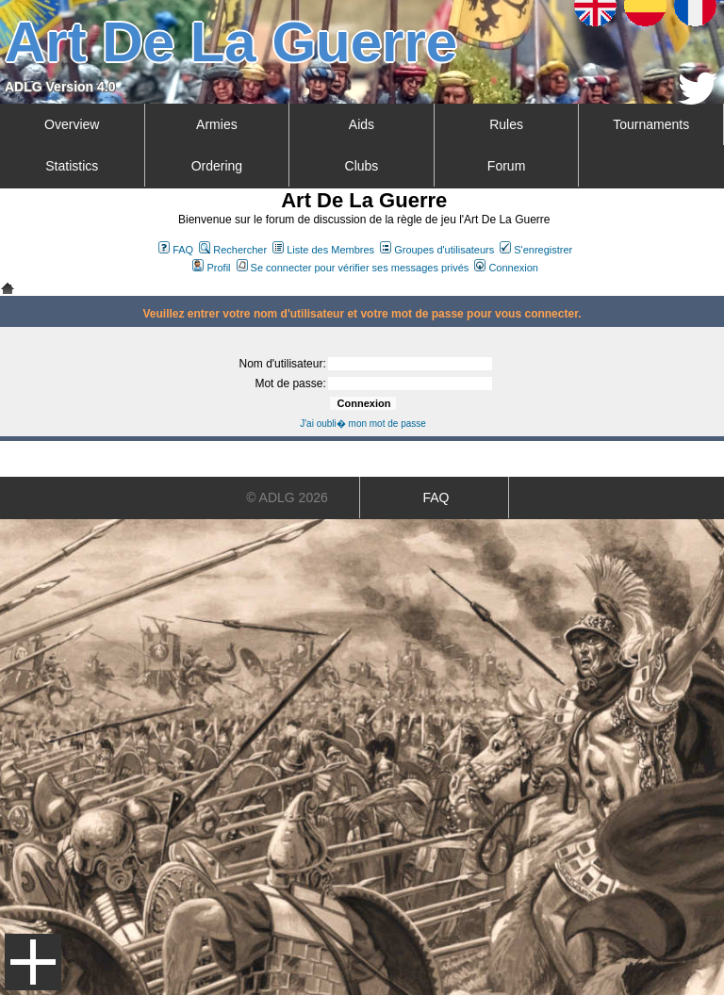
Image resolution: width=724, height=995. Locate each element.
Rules (506, 124)
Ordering (216, 165)
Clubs (362, 165)
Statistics (71, 165)
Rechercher (233, 249)
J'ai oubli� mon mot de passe (363, 423)
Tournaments (651, 124)
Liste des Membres (323, 249)
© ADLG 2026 (287, 497)
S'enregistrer (536, 249)
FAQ (175, 249)
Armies (217, 124)
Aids (361, 124)
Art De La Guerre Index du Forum (7, 288)
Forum (506, 165)
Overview (71, 124)
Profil (211, 267)
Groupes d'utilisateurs (437, 249)
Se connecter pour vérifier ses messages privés (353, 267)
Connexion (506, 267)
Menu (33, 962)
